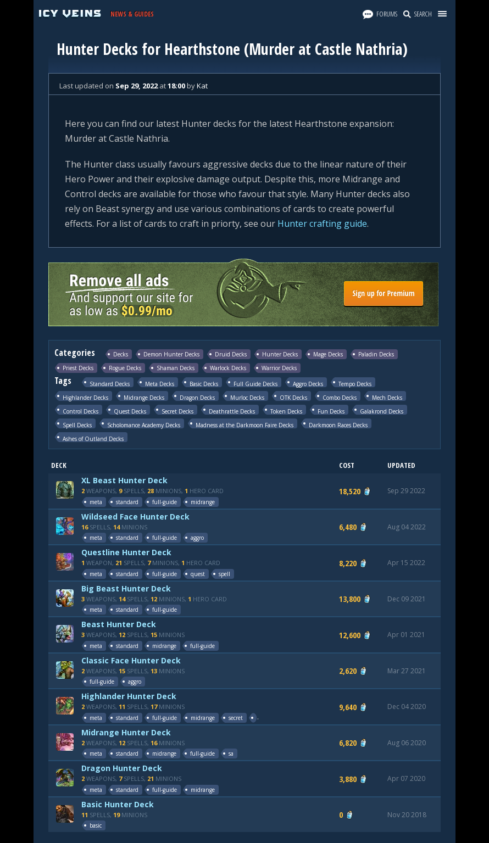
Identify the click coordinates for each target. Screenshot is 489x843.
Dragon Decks (197, 397)
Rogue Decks (125, 368)
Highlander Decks (85, 397)
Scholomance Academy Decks (143, 424)
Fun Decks (331, 411)
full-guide (164, 502)
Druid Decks (231, 354)
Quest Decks (130, 411)
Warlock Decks (228, 368)
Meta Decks (159, 383)
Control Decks (80, 411)
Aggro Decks (308, 383)
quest (198, 574)
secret (236, 718)
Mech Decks (387, 397)
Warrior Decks (279, 368)
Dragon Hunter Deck (121, 768)
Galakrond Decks (381, 411)
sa (231, 753)
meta (96, 502)
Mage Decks (328, 354)
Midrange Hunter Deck (126, 732)
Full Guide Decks (255, 383)
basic (96, 825)
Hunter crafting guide (322, 223)
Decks (120, 354)
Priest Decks (78, 368)
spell (224, 574)
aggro (197, 537)
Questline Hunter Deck (126, 552)
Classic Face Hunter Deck (131, 660)
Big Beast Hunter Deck (126, 588)
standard (127, 502)
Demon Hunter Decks (171, 354)
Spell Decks (77, 424)
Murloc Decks (247, 397)
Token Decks (286, 411)
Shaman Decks (176, 368)
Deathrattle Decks (232, 411)
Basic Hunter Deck (117, 804)
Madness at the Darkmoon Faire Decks (244, 424)
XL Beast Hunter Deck (124, 480)
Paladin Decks (376, 354)
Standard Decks (110, 383)
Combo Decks (340, 397)
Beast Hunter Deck (118, 624)
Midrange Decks (144, 397)
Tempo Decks (354, 383)
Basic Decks (204, 383)
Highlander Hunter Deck (128, 696)
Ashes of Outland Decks (93, 438)
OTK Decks (293, 397)
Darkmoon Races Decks (338, 424)
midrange (203, 502)
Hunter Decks (280, 354)
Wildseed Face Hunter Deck (135, 516)
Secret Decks (177, 411)
